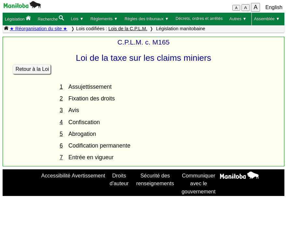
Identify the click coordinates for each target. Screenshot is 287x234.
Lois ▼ (77, 18)
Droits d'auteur (119, 179)
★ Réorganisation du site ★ (38, 28)
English (274, 7)
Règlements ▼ (104, 18)
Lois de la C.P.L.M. (127, 28)
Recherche (51, 18)
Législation (18, 18)
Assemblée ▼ (267, 18)
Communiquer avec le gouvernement (198, 183)
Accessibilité (56, 175)
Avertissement (88, 175)
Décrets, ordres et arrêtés (199, 18)
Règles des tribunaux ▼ (146, 18)
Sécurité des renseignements (155, 179)
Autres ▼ (238, 18)
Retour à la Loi (32, 69)
